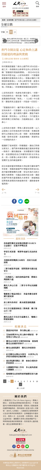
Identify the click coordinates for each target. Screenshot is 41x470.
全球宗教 (10, 20)
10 (37, 381)
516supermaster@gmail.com (20, 435)
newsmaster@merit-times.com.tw (20, 450)
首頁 (3, 20)
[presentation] (5, 41)
